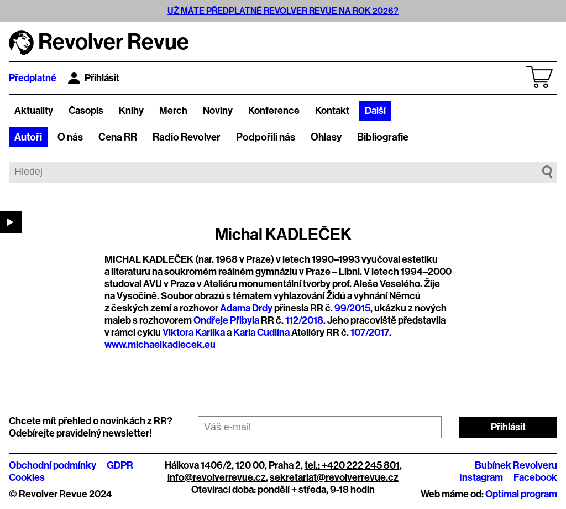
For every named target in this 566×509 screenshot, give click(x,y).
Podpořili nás (265, 137)
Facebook (535, 477)
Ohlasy (326, 137)
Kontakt (332, 111)
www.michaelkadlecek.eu (160, 345)
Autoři (28, 137)
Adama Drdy (246, 308)
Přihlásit (93, 78)
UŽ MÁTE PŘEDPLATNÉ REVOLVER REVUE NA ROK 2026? (283, 11)
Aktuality (33, 111)
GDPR (120, 465)
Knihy (131, 111)
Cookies (27, 477)
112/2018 (304, 320)
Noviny (218, 111)
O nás (70, 137)
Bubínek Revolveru (516, 465)
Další (375, 111)
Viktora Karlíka (194, 332)
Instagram (481, 477)
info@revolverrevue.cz (216, 477)
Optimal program (521, 494)
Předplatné (32, 78)
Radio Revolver (187, 137)
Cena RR (117, 137)
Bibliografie (382, 137)
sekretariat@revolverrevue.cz (334, 477)
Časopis (86, 111)
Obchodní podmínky (52, 465)
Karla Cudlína (261, 332)
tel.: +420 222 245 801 (352, 465)
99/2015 (352, 308)
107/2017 (369, 332)
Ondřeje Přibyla (226, 320)
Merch (173, 111)
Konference (274, 111)
